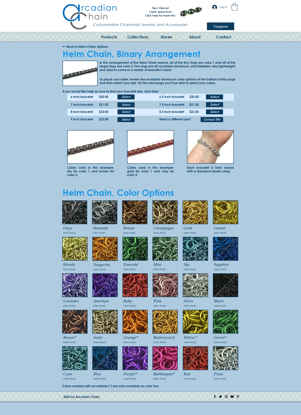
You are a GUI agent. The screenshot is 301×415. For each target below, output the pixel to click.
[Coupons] (220, 26)
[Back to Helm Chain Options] (87, 47)
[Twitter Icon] (220, 396)
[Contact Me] (212, 119)
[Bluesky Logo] (232, 396)
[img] (74, 217)
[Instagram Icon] (226, 396)
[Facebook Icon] (215, 396)
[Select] (126, 96)
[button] (234, 7)
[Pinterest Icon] (238, 396)
